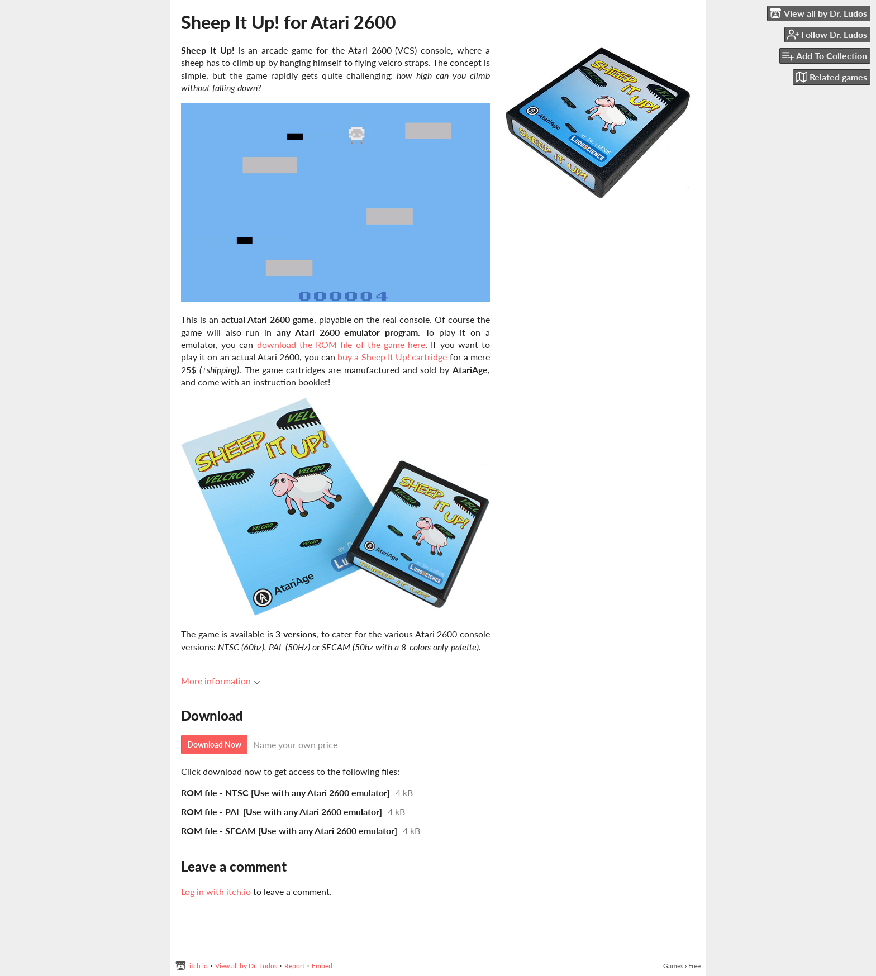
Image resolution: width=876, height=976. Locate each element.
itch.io (198, 965)
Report (294, 965)
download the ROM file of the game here (341, 344)
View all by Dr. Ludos (246, 965)
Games (673, 965)
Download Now (214, 744)
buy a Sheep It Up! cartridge (392, 356)
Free (694, 965)
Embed (322, 965)
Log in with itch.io (216, 891)
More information (220, 680)
